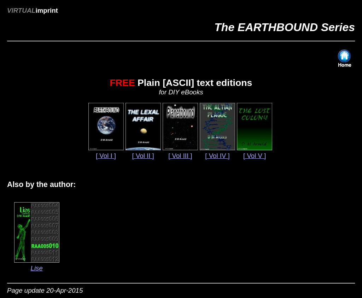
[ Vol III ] (180, 155)
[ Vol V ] (254, 155)
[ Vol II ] (143, 155)
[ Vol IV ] (217, 155)
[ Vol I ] (106, 155)
